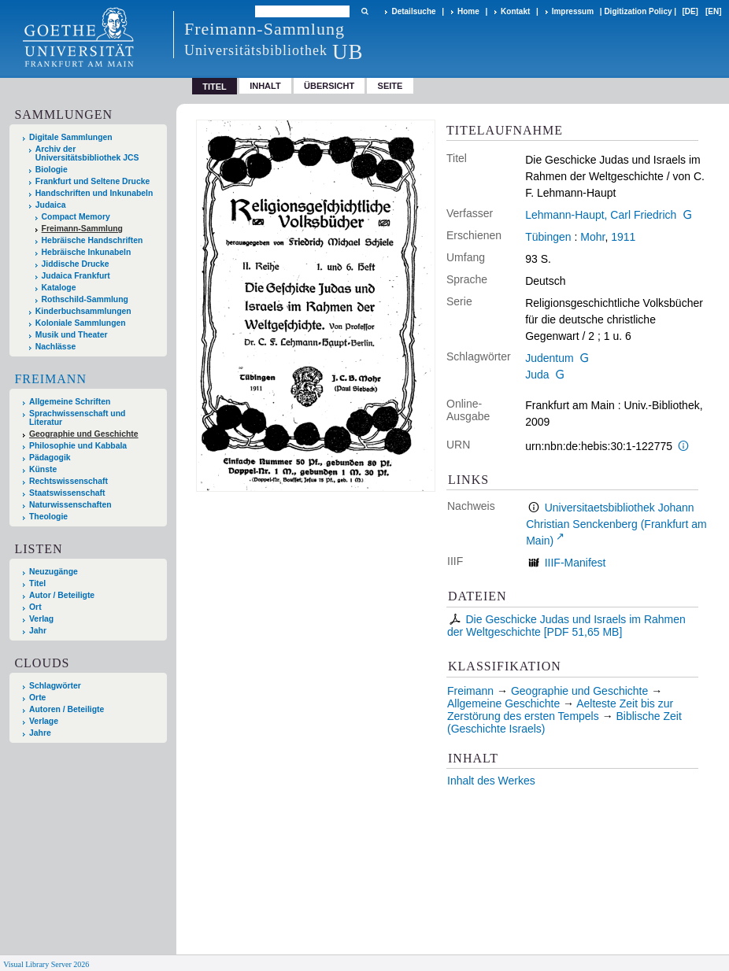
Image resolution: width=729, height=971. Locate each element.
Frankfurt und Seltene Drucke (92, 181)
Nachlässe (55, 346)
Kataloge (59, 287)
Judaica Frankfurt (76, 275)
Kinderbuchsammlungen (83, 311)
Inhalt (265, 85)
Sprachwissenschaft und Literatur (77, 417)
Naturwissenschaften (70, 504)
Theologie (48, 516)
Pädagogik (50, 457)
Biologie (51, 169)
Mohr (592, 237)
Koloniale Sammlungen (80, 323)
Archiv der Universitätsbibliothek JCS (87, 153)
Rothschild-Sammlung (85, 299)
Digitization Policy (638, 11)
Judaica (50, 205)
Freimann (50, 379)
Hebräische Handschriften (92, 240)
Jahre (40, 733)
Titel (37, 583)
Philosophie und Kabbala (78, 445)
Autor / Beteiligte (61, 595)
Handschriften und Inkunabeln (94, 193)
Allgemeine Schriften (69, 401)
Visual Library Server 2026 (46, 964)
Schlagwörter (55, 685)
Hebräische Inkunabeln (86, 252)
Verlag (41, 619)
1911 (623, 237)
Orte (37, 697)
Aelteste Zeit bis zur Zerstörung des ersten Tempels (560, 709)
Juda (537, 374)
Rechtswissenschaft (68, 481)
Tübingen (548, 237)
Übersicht (329, 85)
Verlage (43, 721)
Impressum (573, 11)
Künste (43, 469)
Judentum (549, 358)
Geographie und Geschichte (84, 434)
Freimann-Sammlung (82, 228)
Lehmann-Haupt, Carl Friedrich (600, 215)
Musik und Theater (71, 334)
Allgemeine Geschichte (503, 703)
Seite (390, 85)
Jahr (37, 630)
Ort (35, 607)
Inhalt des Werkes (491, 780)
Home (468, 11)
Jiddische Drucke (75, 264)
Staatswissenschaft (67, 493)
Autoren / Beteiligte (66, 709)
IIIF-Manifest (575, 562)
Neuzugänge (53, 571)
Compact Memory (76, 216)
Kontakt (515, 11)
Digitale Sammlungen (71, 137)
